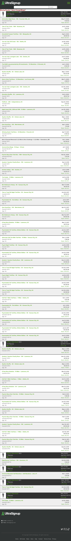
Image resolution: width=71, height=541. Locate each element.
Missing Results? (5, 10)
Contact (40, 539)
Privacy (54, 539)
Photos (9, 16)
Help (36, 539)
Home (16, 539)
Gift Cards (22, 539)
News (27, 539)
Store (32, 539)
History (63, 15)
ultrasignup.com (11, 522)
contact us (10, 520)
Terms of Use (47, 539)
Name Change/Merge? (18, 10)
